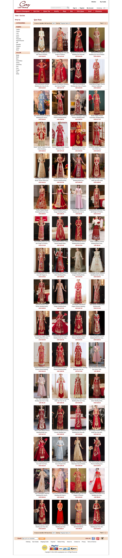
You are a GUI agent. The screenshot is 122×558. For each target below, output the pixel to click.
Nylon (17, 37)
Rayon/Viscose (20, 40)
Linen (17, 35)
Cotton (18, 31)
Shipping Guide (44, 541)
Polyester (18, 39)
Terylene (18, 46)
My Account (90, 8)
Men (71, 11)
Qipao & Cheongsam (23, 11)
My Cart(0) (103, 2)
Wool (17, 50)
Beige (17, 55)
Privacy (84, 541)
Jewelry (56, 11)
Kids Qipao (80, 11)
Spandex (18, 44)
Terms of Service (91, 541)
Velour (17, 48)
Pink (17, 66)
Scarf (89, 11)
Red (17, 72)
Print (17, 68)
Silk (17, 42)
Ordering (28, 541)
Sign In (75, 8)
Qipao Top (46, 11)
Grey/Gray (19, 64)
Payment (53, 541)
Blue (17, 59)
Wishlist (93, 2)
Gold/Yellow (19, 61)
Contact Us (77, 541)
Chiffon (18, 29)
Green (17, 62)
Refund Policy (61, 541)
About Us (69, 541)
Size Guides (35, 541)
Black (17, 57)
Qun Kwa (36, 11)
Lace (17, 33)
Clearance (98, 11)
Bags (64, 11)
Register (82, 8)
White (17, 74)
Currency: (101, 8)
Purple (18, 70)
